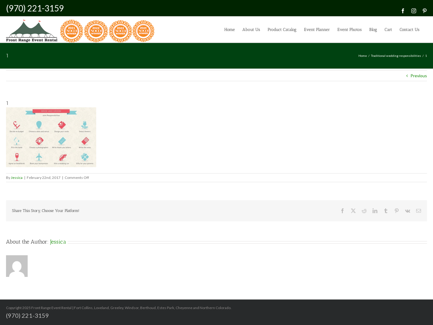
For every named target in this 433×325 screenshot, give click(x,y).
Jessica (17, 177)
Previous (418, 75)
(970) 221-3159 (35, 8)
